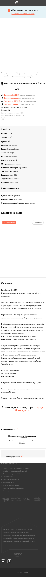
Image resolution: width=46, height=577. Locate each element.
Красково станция (11, 104)
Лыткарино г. (6, 107)
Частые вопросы (8, 482)
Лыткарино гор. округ (20, 107)
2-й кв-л (4, 110)
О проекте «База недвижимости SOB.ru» (16, 468)
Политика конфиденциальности (13, 488)
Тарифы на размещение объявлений (15, 471)
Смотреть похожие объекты (23, 14)
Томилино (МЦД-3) (11, 95)
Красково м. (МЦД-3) (12, 101)
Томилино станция (11, 98)
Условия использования (11, 485)
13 (9, 110)
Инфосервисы (7, 491)
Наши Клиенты (8, 477)
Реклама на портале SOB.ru (12, 474)
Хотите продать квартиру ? (23, 408)
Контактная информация (11, 479)
